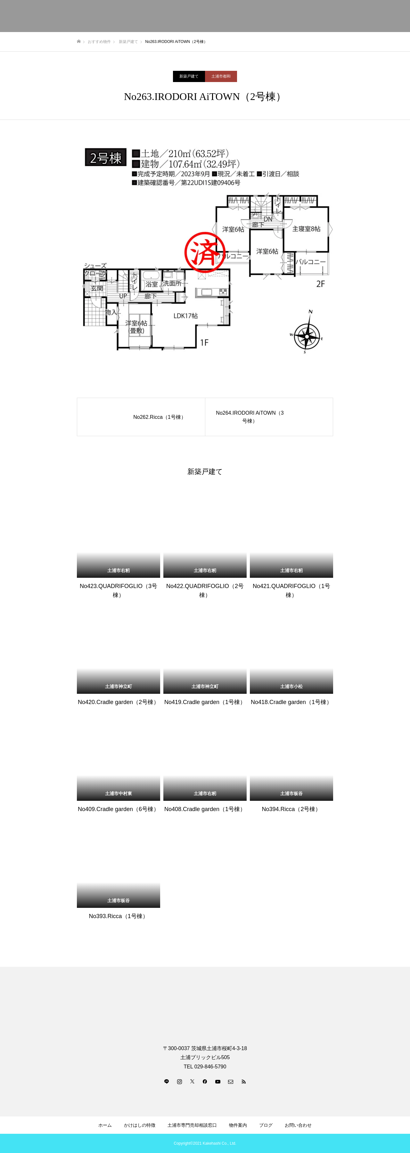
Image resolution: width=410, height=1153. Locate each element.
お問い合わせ (298, 1125)
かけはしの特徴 (139, 1125)
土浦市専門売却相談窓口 (192, 1125)
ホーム (105, 1125)
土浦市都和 (221, 76)
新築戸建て (189, 76)
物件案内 (238, 1125)
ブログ (266, 1125)
